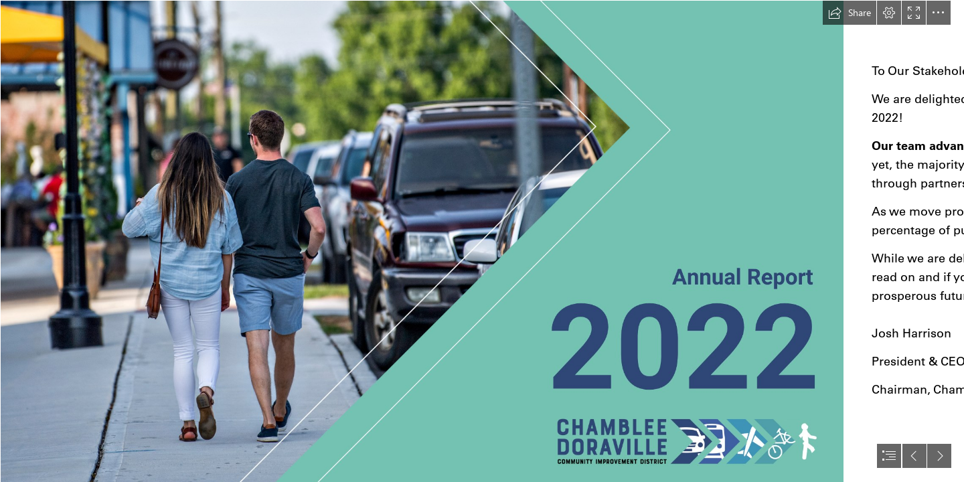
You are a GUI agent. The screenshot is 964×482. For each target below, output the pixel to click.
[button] (849, 13)
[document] (482, 241)
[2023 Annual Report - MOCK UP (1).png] (421, 241)
